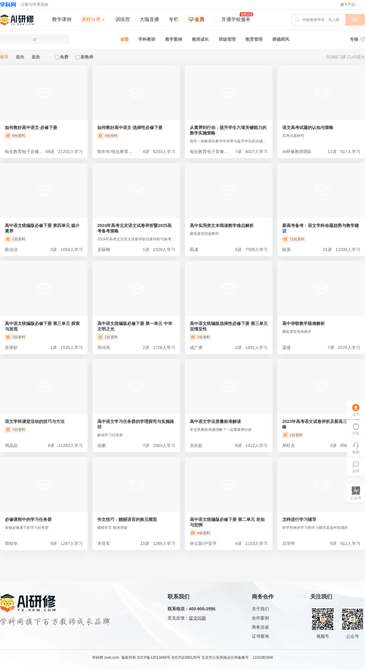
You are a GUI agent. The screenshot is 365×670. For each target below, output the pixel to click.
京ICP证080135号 (185, 657)
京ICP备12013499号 (153, 657)
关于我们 (260, 609)
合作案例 (260, 618)
